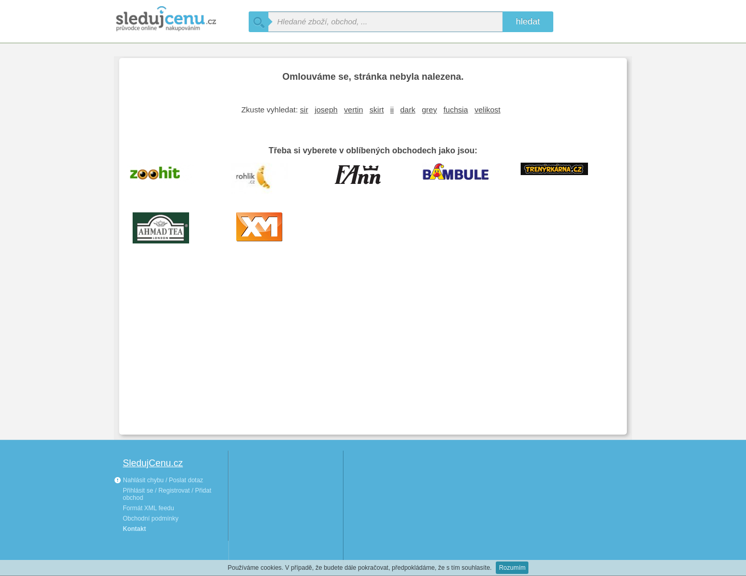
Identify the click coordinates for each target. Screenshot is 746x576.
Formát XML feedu (148, 508)
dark (407, 109)
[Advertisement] (373, 349)
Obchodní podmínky (150, 518)
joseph (325, 109)
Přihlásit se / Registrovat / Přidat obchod (167, 494)
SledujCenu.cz (153, 463)
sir (304, 109)
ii (392, 109)
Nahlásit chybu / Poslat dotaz (158, 480)
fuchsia (455, 109)
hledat (528, 21)
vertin (353, 109)
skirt (376, 109)
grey (429, 109)
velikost (487, 109)
